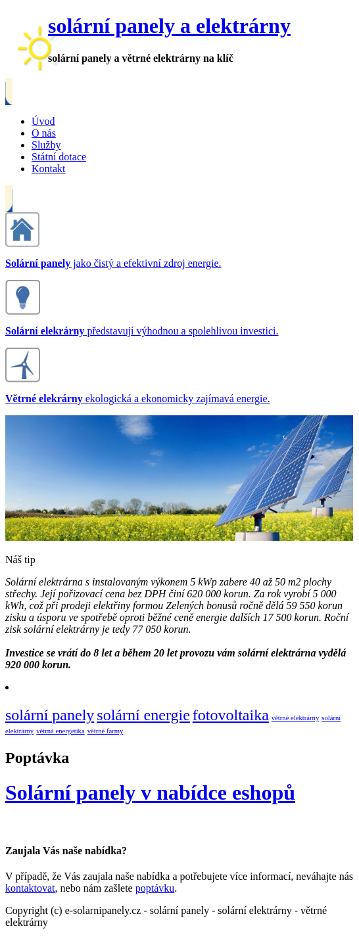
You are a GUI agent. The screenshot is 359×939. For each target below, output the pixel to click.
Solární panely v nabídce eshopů (150, 792)
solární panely (49, 714)
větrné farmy (105, 731)
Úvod (43, 121)
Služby (46, 144)
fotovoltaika (231, 714)
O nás (44, 133)
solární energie (143, 714)
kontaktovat (30, 888)
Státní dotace (59, 156)
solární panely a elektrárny (169, 25)
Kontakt (49, 168)
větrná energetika (60, 731)
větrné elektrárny (295, 717)
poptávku (155, 888)
